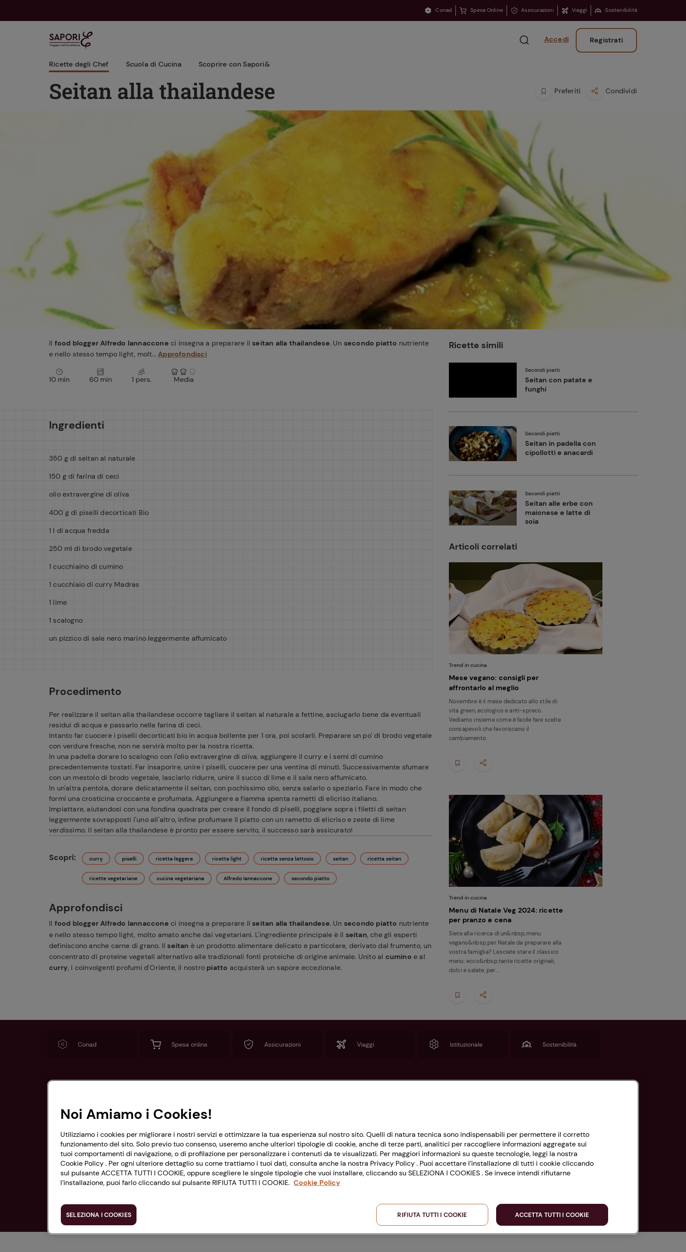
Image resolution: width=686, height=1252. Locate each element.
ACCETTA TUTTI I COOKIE (552, 1215)
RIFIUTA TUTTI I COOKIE (432, 1215)
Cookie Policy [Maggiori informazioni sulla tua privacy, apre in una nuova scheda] (317, 1182)
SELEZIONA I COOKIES (98, 1215)
